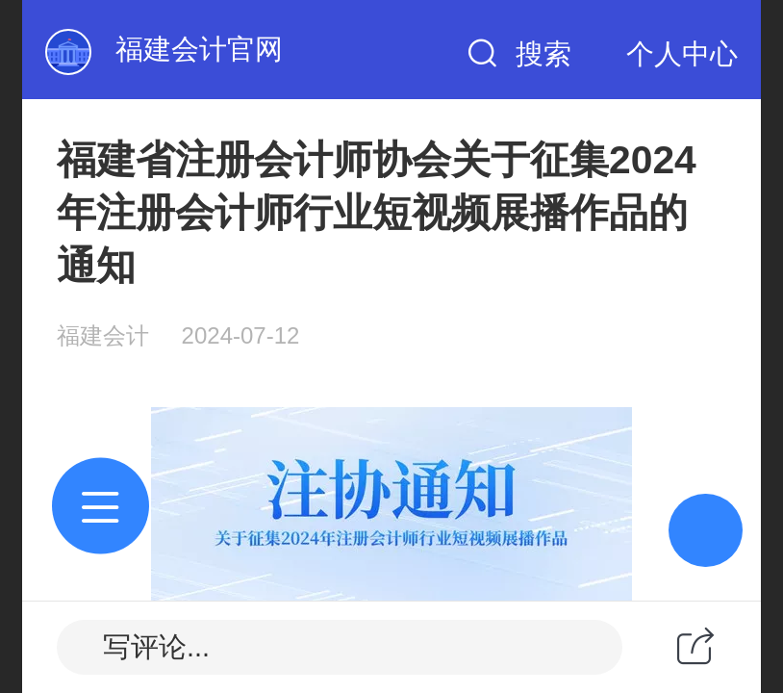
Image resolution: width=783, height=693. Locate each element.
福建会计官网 (199, 49)
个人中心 (682, 53)
